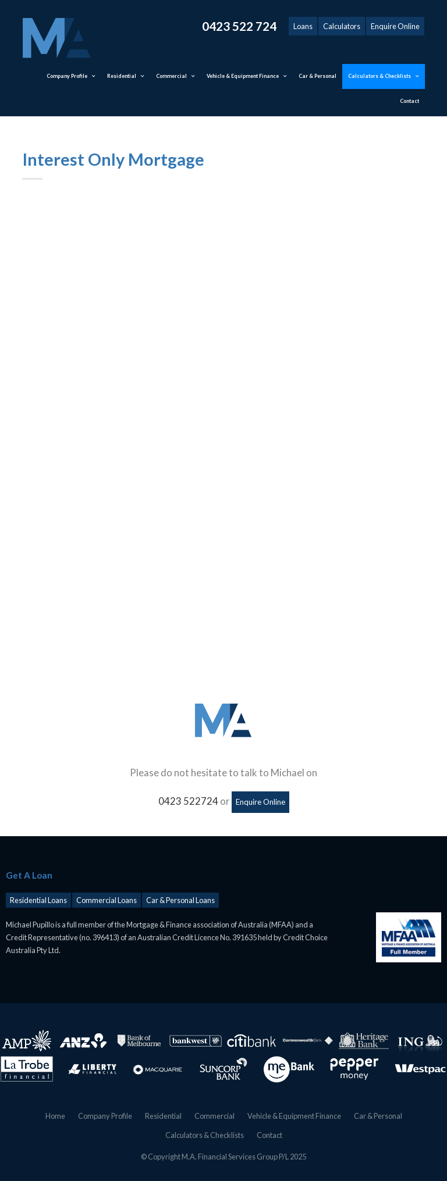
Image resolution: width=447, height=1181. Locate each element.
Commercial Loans (106, 899)
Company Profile (105, 1116)
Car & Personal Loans (180, 899)
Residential (163, 1116)
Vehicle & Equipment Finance (294, 1116)
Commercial (214, 1116)
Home (55, 1116)
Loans (303, 26)
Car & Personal (378, 1116)
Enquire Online (395, 26)
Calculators (341, 26)
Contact (269, 1134)
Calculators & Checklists (204, 1134)
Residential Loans (38, 899)
